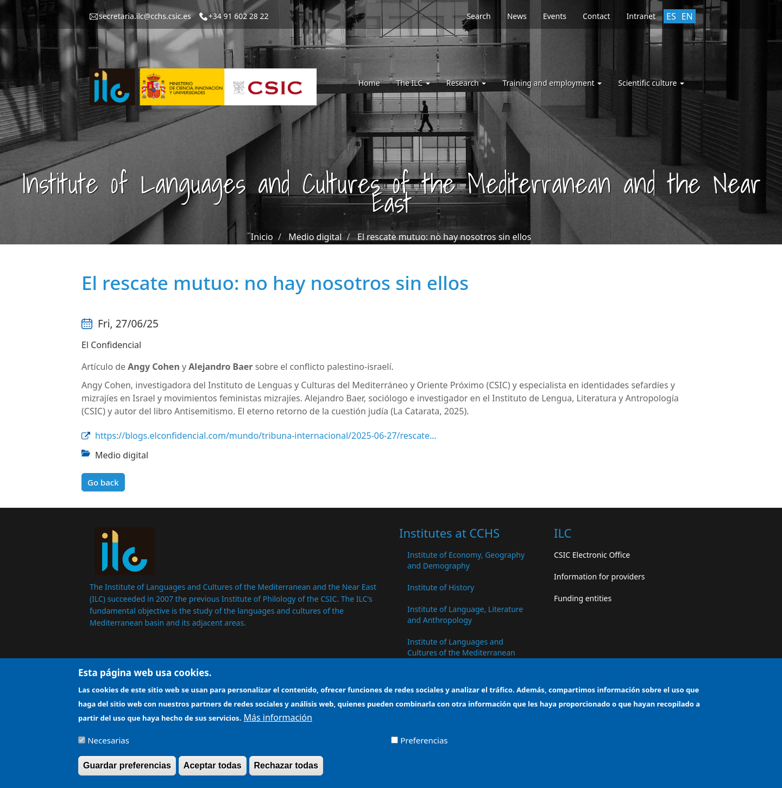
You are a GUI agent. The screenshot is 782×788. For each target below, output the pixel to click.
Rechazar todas (286, 769)
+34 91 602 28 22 (239, 16)
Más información (277, 721)
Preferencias (423, 744)
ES (671, 16)
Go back (103, 482)
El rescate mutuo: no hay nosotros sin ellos (444, 237)
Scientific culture (651, 83)
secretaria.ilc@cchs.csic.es (145, 16)
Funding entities (582, 598)
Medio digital (315, 237)
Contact (596, 16)
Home (369, 83)
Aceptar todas (213, 769)
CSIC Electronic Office (592, 555)
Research (466, 83)
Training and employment (552, 83)
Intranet (641, 16)
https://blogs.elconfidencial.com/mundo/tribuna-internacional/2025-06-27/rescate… (266, 436)
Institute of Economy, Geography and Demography (466, 560)
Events (554, 16)
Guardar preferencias (127, 769)
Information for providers (599, 576)
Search (478, 16)
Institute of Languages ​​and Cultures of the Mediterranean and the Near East (461, 652)
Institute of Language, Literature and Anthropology (465, 614)
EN (687, 16)
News (517, 16)
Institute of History (440, 587)
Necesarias (108, 744)
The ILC (413, 83)
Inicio (262, 237)
